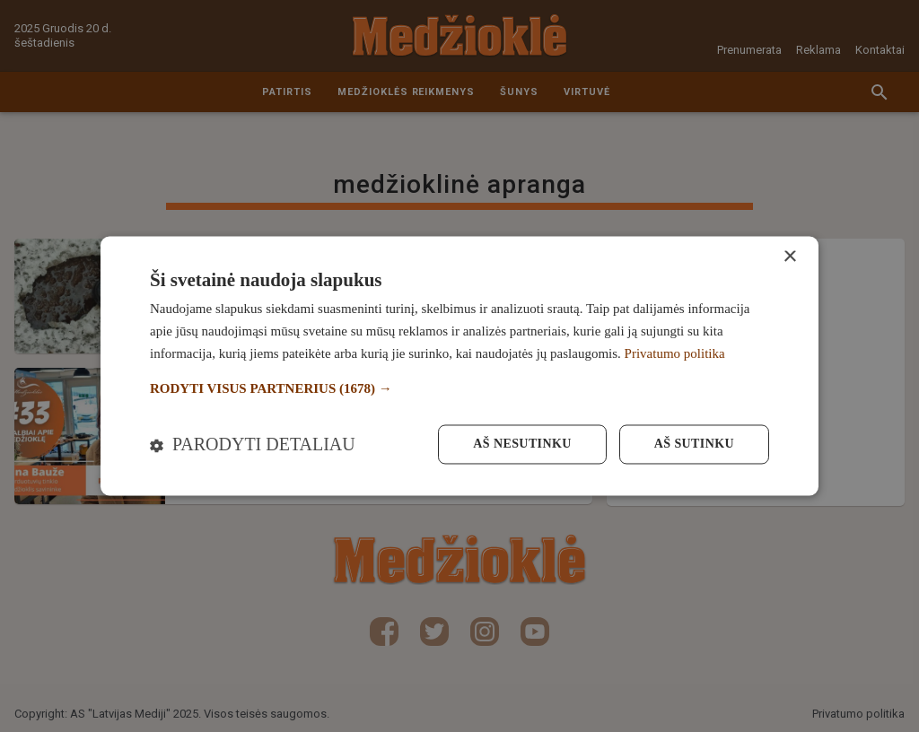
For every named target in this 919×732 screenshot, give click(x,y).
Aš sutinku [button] (694, 444)
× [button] (789, 257)
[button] (459, 389)
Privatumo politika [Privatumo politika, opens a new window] (675, 353)
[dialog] (459, 365)
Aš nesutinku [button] (522, 444)
